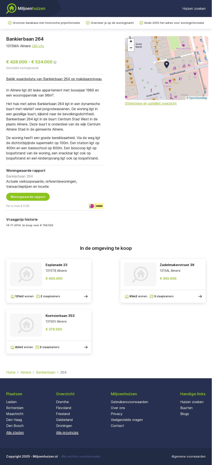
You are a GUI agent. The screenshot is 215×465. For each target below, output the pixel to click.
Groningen (64, 426)
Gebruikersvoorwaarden (129, 402)
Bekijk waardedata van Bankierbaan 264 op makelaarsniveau (54, 79)
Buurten (186, 408)
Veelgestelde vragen (127, 420)
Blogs (184, 414)
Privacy (117, 414)
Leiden (11, 402)
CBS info (38, 46)
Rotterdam (14, 408)
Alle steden (15, 432)
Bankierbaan (45, 372)
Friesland (63, 414)
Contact (117, 426)
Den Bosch (15, 426)
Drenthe (62, 402)
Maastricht (14, 414)
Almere (25, 372)
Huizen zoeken (194, 8)
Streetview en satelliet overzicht (151, 103)
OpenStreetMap (198, 98)
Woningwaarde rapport (27, 197)
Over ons (118, 408)
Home (11, 372)
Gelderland (64, 420)
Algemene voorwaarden (189, 456)
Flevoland (63, 408)
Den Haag (14, 420)
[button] (166, 64)
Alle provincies (67, 432)
